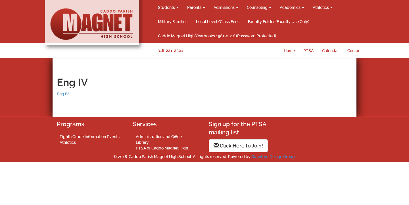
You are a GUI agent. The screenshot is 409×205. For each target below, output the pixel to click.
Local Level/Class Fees (217, 21)
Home (289, 50)
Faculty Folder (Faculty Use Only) (278, 21)
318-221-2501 (170, 50)
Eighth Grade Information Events (90, 136)
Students (168, 7)
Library (142, 142)
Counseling (259, 7)
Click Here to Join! (238, 146)
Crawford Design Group (273, 156)
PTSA (308, 50)
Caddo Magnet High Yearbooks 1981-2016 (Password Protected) (217, 36)
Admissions (226, 7)
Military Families (172, 21)
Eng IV (63, 94)
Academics (292, 7)
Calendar (330, 50)
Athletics (323, 7)
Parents (196, 7)
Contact (354, 50)
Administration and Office (159, 136)
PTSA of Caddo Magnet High (162, 148)
